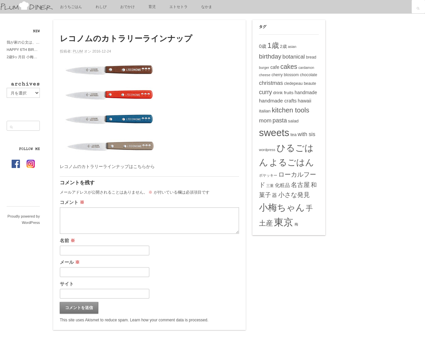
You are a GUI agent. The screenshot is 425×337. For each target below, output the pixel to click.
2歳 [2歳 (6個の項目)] (283, 46)
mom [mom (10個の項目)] (265, 120)
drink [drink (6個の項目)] (278, 92)
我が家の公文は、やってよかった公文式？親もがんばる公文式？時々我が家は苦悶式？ (23, 42)
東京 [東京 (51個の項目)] (283, 222)
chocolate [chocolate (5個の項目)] (308, 75)
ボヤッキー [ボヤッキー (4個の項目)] (268, 175)
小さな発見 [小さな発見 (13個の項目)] (294, 194)
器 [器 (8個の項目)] (274, 195)
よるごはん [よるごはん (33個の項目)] (291, 162)
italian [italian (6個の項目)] (265, 110)
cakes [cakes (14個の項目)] (289, 66)
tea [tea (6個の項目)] (294, 134)
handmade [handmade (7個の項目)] (306, 92)
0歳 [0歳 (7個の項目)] (262, 46)
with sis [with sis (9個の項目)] (306, 134)
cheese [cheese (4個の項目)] (264, 75)
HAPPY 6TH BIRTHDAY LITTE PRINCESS (23, 50)
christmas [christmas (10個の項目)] (271, 83)
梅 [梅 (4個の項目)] (296, 224)
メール (70, 262)
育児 (152, 7)
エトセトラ (178, 7)
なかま (206, 7)
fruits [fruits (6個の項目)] (289, 92)
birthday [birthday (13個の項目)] (270, 56)
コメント (72, 202)
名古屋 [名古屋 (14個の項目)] (300, 184)
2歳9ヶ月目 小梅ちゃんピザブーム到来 (23, 57)
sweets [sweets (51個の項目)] (274, 132)
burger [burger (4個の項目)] (264, 68)
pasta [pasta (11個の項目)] (280, 120)
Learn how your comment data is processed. (169, 320)
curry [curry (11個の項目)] (265, 92)
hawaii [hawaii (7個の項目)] (304, 100)
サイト (67, 283)
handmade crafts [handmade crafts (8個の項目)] (278, 100)
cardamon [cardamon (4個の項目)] (306, 68)
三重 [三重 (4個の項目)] (270, 186)
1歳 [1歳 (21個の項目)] (273, 45)
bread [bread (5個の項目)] (311, 57)
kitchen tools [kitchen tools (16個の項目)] (290, 110)
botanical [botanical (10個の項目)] (294, 57)
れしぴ (101, 7)
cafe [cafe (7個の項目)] (274, 67)
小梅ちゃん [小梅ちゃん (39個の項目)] (282, 207)
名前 (67, 240)
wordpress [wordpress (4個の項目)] (267, 150)
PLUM (78, 51)
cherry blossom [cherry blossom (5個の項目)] (285, 75)
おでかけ (127, 7)
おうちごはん (71, 7)
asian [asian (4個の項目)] (292, 47)
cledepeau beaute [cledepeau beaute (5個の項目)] (300, 83)
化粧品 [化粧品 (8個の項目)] (282, 185)
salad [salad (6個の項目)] (293, 120)
